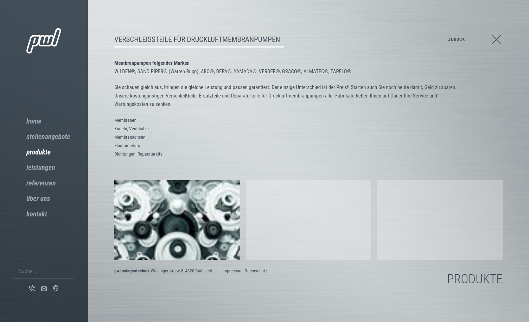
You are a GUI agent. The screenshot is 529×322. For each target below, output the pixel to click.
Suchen (70, 269)
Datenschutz (255, 270)
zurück (456, 39)
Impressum (232, 270)
